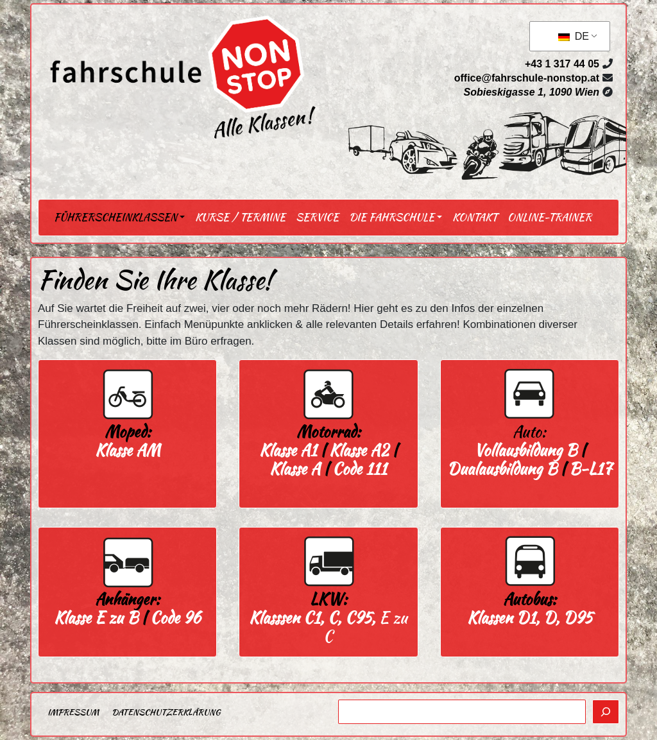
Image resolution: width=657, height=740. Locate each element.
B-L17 (590, 469)
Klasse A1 (288, 450)
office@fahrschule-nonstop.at (526, 78)
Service (317, 217)
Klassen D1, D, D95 (529, 618)
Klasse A (294, 469)
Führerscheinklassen (115, 217)
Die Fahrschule (391, 217)
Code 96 (175, 618)
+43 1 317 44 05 (562, 63)
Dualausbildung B (502, 469)
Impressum (73, 712)
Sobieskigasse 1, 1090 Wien (531, 92)
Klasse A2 (359, 450)
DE (573, 36)
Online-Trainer (550, 217)
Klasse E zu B (96, 618)
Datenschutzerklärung (166, 712)
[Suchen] (605, 712)
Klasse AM (127, 450)
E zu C (328, 627)
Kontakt (474, 217)
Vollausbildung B (525, 450)
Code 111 (359, 469)
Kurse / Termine (240, 217)
